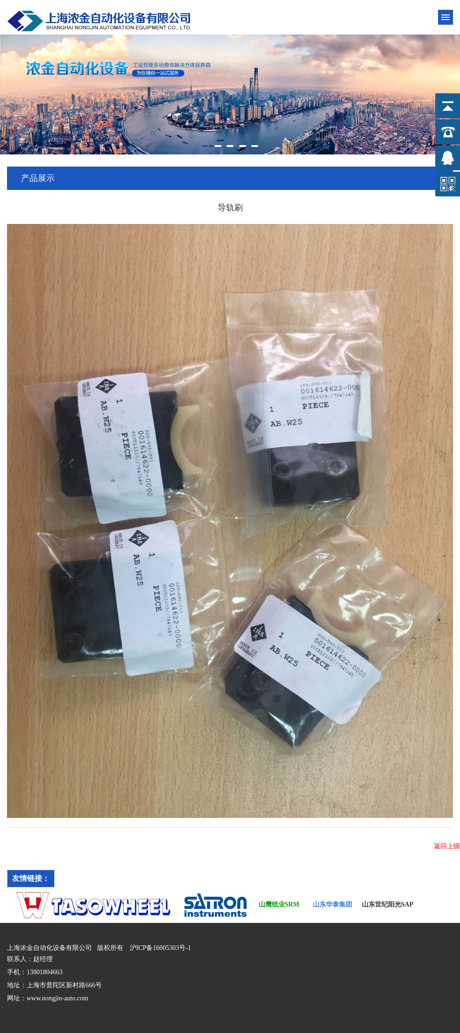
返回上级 (447, 846)
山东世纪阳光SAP (387, 904)
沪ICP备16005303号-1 (160, 947)
